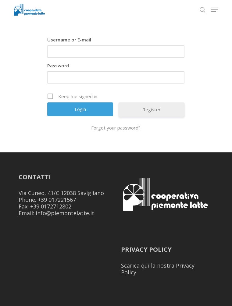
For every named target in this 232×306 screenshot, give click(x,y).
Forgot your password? (116, 128)
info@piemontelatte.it (65, 213)
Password (58, 65)
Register (151, 109)
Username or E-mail (69, 40)
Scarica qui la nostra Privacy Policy (158, 269)
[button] (214, 10)
